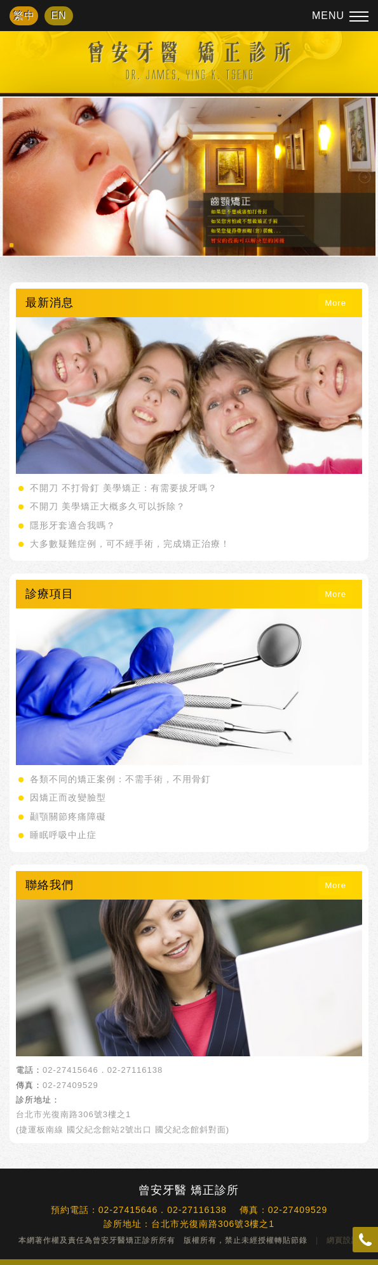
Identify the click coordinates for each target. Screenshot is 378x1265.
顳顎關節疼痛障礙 (68, 816)
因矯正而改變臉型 (68, 797)
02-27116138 (135, 1070)
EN (58, 15)
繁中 (24, 15)
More (335, 303)
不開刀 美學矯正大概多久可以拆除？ (108, 506)
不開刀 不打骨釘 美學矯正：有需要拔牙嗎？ (123, 488)
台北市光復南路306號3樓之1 (73, 1114)
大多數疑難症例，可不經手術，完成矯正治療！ (130, 544)
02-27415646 (70, 1070)
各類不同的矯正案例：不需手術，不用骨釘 (120, 779)
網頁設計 (343, 1240)
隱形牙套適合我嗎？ (73, 525)
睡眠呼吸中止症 (63, 835)
